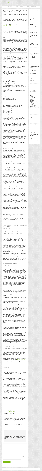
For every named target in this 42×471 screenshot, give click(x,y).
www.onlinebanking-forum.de (7, 25)
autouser (31, 28)
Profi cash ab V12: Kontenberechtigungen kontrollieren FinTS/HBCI (34, 35)
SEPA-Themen (31, 112)
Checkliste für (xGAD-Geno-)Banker (34, 97)
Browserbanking (22, 6)
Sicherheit (16, 6)
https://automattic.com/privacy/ (21, 359)
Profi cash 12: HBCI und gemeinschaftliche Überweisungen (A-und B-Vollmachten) (34, 69)
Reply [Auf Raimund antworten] (5, 440)
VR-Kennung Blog (7, 2)
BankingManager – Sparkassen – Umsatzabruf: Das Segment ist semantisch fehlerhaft (34, 49)
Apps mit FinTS (32, 96)
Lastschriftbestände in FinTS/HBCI (34, 107)
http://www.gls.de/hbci (7, 435)
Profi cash (32, 104)
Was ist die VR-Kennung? (33, 124)
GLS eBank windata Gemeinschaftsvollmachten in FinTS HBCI (34, 62)
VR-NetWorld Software (33, 105)
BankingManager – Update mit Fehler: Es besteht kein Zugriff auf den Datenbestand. (34, 56)
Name (23, 456)
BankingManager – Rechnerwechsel (34, 42)
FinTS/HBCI (31, 95)
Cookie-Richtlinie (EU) (32, 92)
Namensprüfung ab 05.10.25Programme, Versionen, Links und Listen (34, 18)
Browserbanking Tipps (32, 84)
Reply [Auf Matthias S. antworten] (4, 428)
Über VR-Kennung (33, 6)
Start (3, 6)
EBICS (28, 6)
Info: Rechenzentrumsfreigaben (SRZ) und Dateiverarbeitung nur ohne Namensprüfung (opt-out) (34, 72)
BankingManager (32, 80)
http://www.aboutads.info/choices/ (20, 260)
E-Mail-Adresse (24, 458)
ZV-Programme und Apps (9, 6)
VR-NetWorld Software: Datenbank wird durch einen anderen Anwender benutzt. (34, 122)
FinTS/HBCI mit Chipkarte (33, 106)
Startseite (31, 117)
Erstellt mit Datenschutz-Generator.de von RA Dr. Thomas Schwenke (12, 402)
